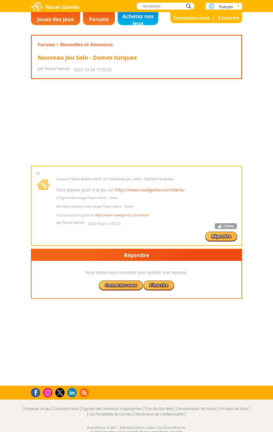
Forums (99, 19)
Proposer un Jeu (37, 408)
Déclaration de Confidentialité (160, 414)
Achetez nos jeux (138, 19)
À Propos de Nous (233, 408)
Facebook (37, 391)
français (226, 6)
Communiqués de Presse (196, 408)
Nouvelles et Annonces (86, 44)
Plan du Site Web (159, 408)
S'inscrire (228, 18)
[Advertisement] (136, 122)
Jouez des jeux (55, 19)
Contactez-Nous (66, 408)
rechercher (190, 5)
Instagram (48, 392)
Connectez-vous (191, 18)
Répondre (221, 236)
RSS (85, 392)
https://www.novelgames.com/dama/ (150, 190)
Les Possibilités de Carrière (110, 414)
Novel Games (62, 6)
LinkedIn (73, 392)
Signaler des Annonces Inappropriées (112, 408)
